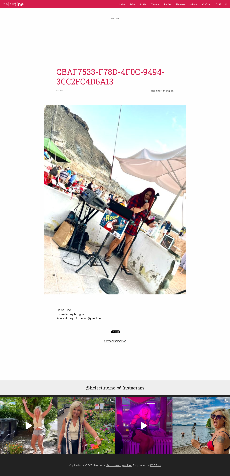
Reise (132, 4)
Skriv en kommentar (115, 340)
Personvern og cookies (119, 465)
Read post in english (162, 90)
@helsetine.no (100, 388)
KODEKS (155, 465)
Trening (167, 4)
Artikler (143, 4)
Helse (122, 4)
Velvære (155, 4)
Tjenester (180, 4)
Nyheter (193, 4)
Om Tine (206, 4)
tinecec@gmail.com (90, 318)
